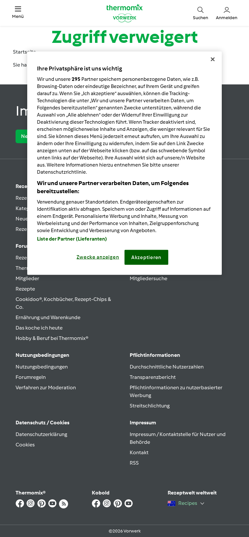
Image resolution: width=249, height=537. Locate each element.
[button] (18, 13)
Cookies (25, 445)
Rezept (24, 186)
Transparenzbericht (153, 377)
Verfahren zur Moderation (46, 387)
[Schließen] (213, 59)
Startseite (24, 52)
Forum (23, 246)
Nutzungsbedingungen (42, 367)
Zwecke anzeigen (98, 257)
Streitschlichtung (150, 406)
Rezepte (25, 289)
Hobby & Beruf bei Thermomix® (52, 338)
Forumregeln (31, 377)
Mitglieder (27, 278)
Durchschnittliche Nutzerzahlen (167, 367)
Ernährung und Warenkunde (48, 317)
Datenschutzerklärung (41, 434)
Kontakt (139, 452)
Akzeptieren (146, 257)
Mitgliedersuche (148, 278)
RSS (134, 463)
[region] (124, 163)
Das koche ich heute (39, 328)
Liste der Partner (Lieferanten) (72, 239)
